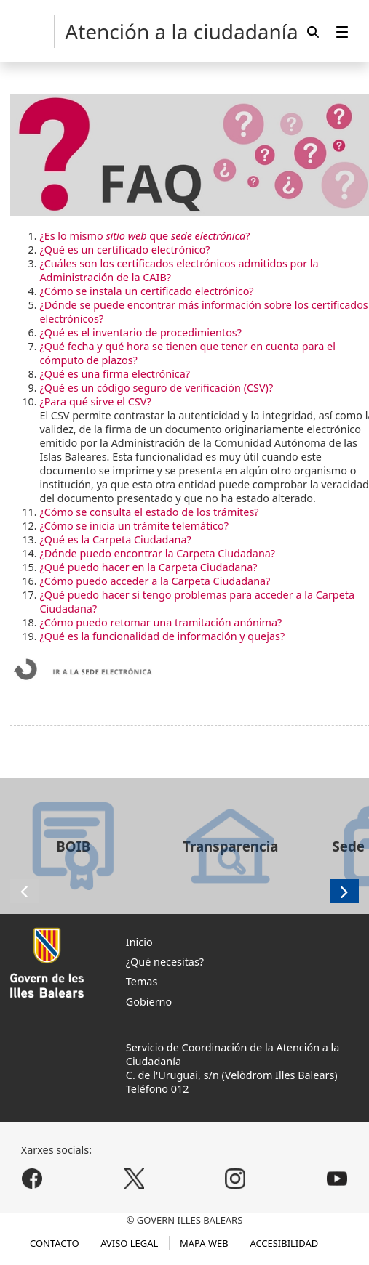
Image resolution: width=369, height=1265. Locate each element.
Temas (142, 981)
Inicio (139, 942)
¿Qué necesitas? (165, 962)
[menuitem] (342, 32)
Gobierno (149, 1002)
